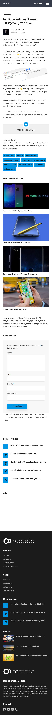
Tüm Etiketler (7, 559)
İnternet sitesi (12, 394)
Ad (8, 374)
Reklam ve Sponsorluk (10, 566)
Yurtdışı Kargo (7, 583)
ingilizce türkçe (26, 164)
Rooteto (7, 4)
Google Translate (26, 130)
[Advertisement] (26, 512)
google (20, 155)
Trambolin (6, 580)
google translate (12, 160)
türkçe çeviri (10, 169)
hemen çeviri (40, 160)
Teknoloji (7, 15)
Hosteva (38, 4)
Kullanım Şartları (8, 563)
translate (40, 164)
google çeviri (31, 155)
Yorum (10, 353)
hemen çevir (27, 160)
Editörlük (6, 555)
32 (44, 612)
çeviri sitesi (9, 155)
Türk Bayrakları (8, 587)
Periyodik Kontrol (8, 591)
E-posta (10, 384)
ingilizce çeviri (10, 164)
